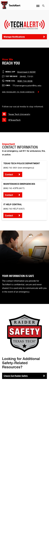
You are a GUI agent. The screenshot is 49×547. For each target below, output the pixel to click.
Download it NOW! (26, 72)
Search (44, 6)
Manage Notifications (14, 36)
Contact (9, 174)
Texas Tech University (16, 114)
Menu (37, 4)
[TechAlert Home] (4, 5)
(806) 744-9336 (25, 81)
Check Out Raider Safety (16, 376)
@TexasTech (11, 120)
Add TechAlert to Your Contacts (20, 92)
